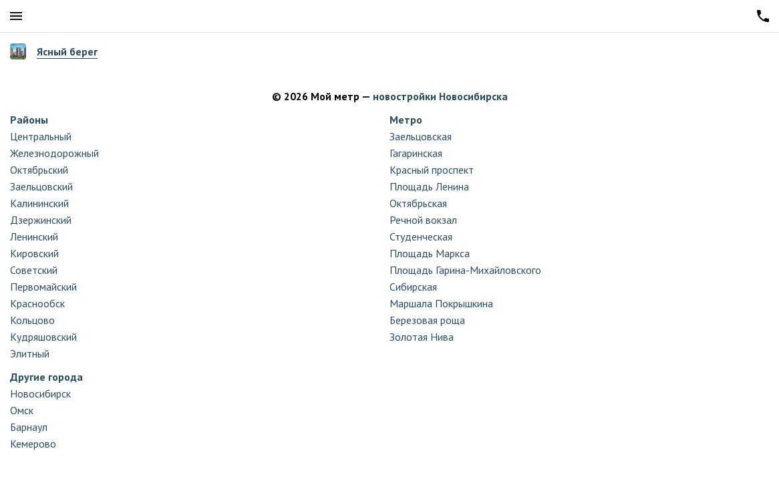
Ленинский (34, 236)
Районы (29, 119)
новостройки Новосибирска (440, 96)
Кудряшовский (43, 336)
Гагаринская (416, 153)
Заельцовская (421, 136)
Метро (406, 119)
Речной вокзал (423, 219)
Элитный (29, 353)
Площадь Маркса (430, 253)
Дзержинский (40, 219)
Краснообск (37, 303)
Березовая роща (427, 320)
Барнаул (28, 427)
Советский (33, 270)
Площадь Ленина (429, 186)
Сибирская (413, 286)
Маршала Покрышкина (441, 303)
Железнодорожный (54, 153)
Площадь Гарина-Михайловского (465, 270)
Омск (21, 410)
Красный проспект (432, 169)
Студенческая (421, 236)
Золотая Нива (422, 336)
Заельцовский (41, 186)
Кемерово (33, 443)
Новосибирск (40, 393)
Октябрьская (418, 203)
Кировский (34, 253)
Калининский (39, 203)
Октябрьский (39, 169)
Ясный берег (67, 51)
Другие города (46, 376)
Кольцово (32, 320)
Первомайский (43, 286)
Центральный (40, 136)
